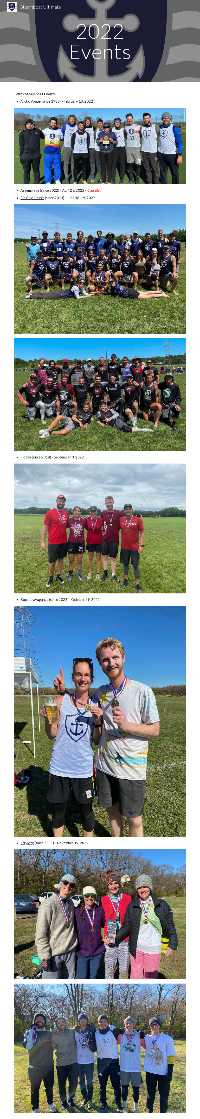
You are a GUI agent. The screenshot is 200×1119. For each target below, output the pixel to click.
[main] (100, 41)
